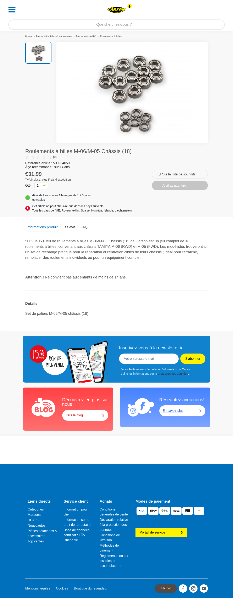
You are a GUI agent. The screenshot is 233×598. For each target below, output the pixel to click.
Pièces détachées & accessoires (54, 36)
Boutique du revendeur (90, 588)
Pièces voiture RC (86, 36)
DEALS (33, 520)
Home (28, 36)
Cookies (62, 588)
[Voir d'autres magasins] (129, 6)
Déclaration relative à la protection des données (114, 524)
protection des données (173, 373)
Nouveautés (36, 525)
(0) (41, 157)
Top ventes (36, 541)
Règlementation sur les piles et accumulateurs (114, 561)
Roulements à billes (111, 36)
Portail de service (161, 532)
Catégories (36, 509)
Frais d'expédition (59, 179)
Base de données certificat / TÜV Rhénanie (77, 535)
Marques (34, 515)
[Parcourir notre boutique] (116, 24)
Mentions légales (37, 588)
